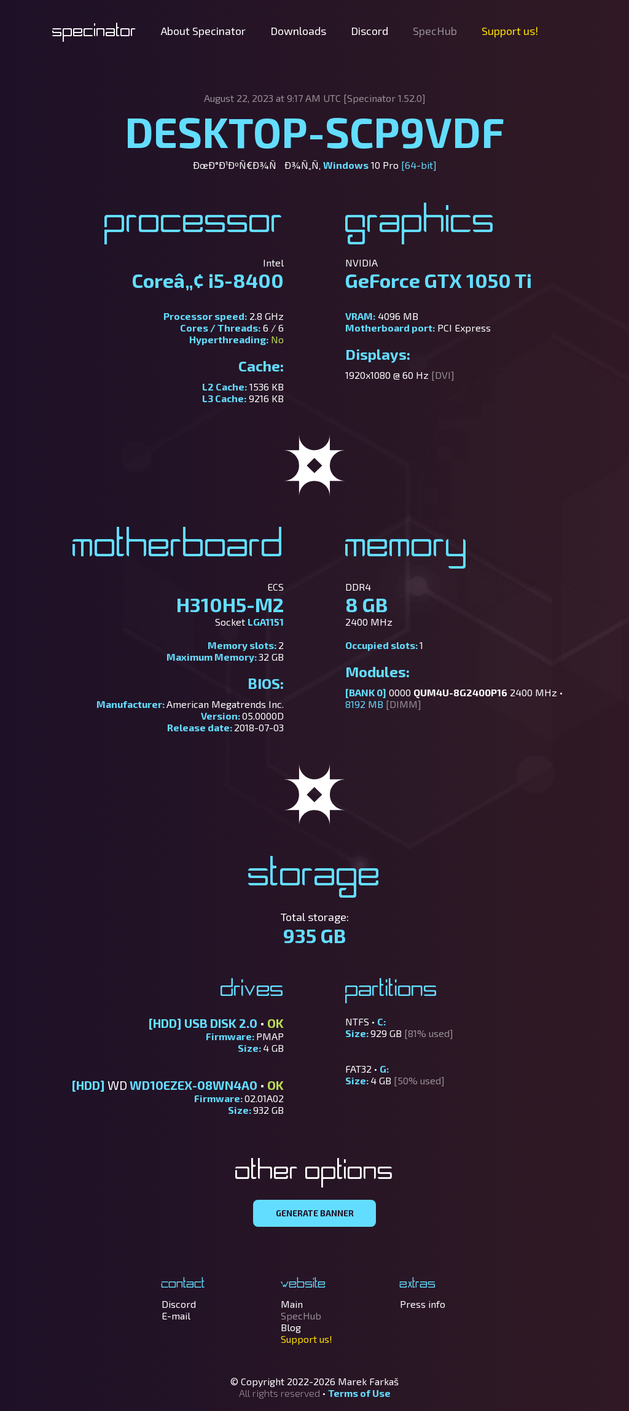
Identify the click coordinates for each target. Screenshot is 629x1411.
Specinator (94, 32)
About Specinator (203, 30)
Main (292, 1304)
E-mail (176, 1315)
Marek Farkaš (368, 1381)
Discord (369, 30)
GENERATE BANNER (315, 1213)
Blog (291, 1327)
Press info (422, 1304)
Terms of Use (359, 1393)
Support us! (510, 30)
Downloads (298, 30)
